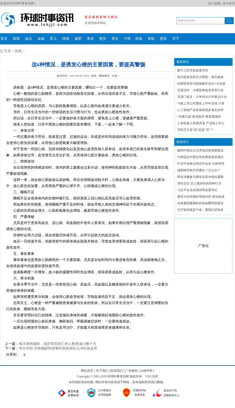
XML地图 (151, 376)
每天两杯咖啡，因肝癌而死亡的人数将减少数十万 (57, 344)
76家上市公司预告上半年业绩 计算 (200, 103)
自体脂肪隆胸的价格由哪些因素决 (200, 203)
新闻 (16, 38)
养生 (114, 38)
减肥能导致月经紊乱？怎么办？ (198, 170)
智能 (151, 38)
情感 (65, 38)
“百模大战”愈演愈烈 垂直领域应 (199, 116)
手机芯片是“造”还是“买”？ (195, 129)
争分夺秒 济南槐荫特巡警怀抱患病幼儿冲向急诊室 (58, 348)
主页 (7, 51)
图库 (163, 38)
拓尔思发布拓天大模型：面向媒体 (200, 77)
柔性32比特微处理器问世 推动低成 (200, 196)
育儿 (53, 38)
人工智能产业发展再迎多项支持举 (200, 110)
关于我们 (102, 370)
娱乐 (28, 38)
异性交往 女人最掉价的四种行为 (199, 183)
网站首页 (87, 370)
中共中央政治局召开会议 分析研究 (200, 163)
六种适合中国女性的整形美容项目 (200, 157)
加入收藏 (214, 3)
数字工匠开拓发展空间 (192, 70)
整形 (102, 38)
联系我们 (117, 370)
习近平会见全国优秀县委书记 (197, 190)
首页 (3, 38)
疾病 (138, 38)
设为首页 (229, 3)
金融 (40, 38)
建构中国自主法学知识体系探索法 (200, 150)
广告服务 (131, 370)
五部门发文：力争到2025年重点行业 (202, 96)
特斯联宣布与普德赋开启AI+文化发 (201, 83)
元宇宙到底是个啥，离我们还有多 (200, 209)
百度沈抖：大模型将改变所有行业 (200, 90)
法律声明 (146, 370)
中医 (127, 38)
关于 (175, 38)
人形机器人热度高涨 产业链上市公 (200, 123)
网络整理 (104, 75)
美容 (90, 38)
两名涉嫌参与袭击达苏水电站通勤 (200, 176)
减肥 (77, 38)
